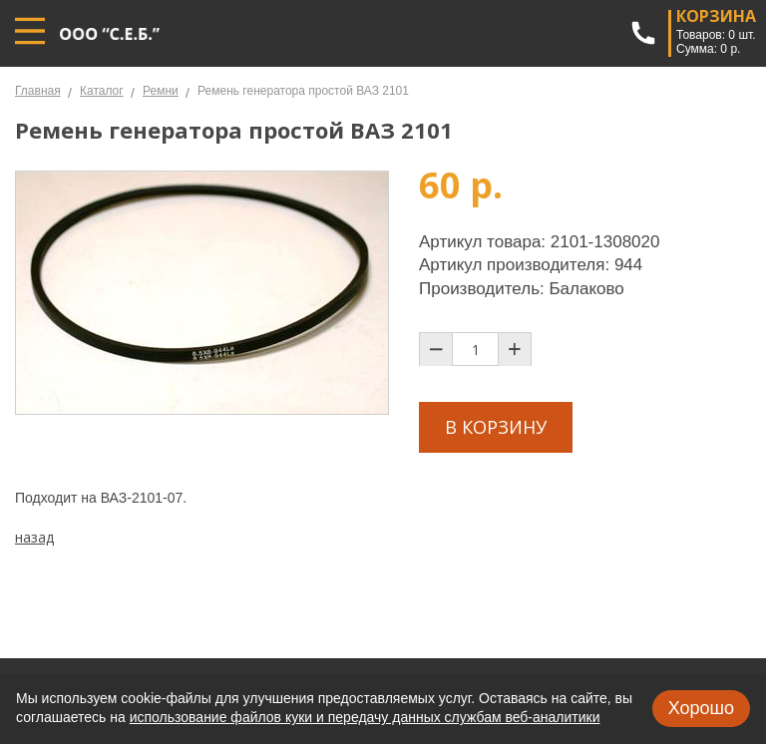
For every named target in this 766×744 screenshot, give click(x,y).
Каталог (102, 91)
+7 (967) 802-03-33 (643, 33)
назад (34, 537)
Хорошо (701, 708)
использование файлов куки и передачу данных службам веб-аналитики (365, 717)
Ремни (161, 91)
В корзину (496, 427)
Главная (38, 91)
